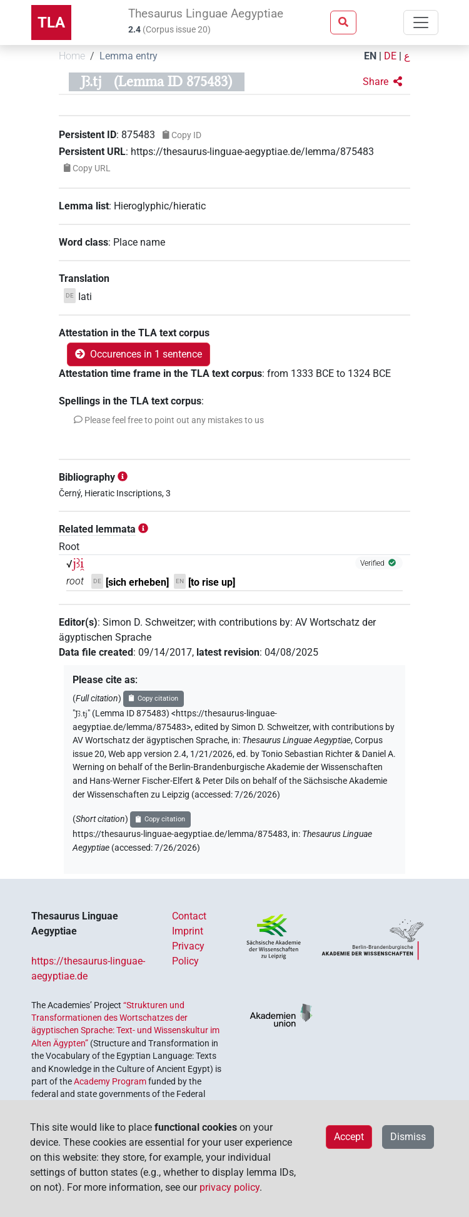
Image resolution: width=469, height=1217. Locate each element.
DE (390, 56)
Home (72, 56)
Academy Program (110, 1081)
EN (370, 56)
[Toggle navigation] (420, 22)
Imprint (187, 931)
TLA (51, 22)
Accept (349, 1137)
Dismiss (408, 1137)
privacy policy (229, 1187)
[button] (382, 82)
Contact (189, 916)
